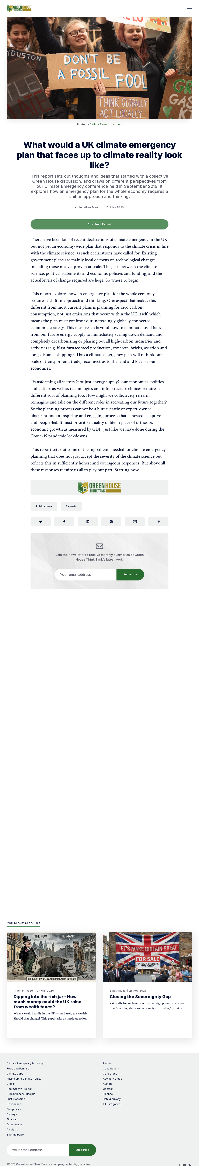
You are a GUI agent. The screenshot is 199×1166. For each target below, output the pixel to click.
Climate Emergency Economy (25, 1063)
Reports (71, 506)
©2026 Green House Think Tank (27, 1164)
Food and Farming (18, 1068)
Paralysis (12, 1129)
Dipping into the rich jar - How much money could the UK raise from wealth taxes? (47, 1001)
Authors (107, 1083)
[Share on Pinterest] (111, 521)
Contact (108, 1088)
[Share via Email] (135, 521)
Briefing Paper (16, 1134)
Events (107, 1063)
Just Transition (16, 1099)
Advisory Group (112, 1078)
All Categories (112, 1104)
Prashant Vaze (23, 990)
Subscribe (130, 574)
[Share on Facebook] (64, 521)
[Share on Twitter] (41, 521)
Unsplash (115, 124)
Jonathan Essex (89, 207)
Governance (14, 1124)
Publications (44, 506)
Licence (108, 1094)
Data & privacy (112, 1099)
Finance (12, 1119)
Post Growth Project (19, 1088)
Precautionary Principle (21, 1094)
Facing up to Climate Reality (24, 1078)
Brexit (10, 1083)
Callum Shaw (98, 124)
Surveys (12, 1114)
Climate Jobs (15, 1073)
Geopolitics (14, 1109)
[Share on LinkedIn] (88, 521)
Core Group (110, 1073)
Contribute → (111, 1068)
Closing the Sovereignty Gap (140, 996)
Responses (14, 1104)
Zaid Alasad (118, 990)
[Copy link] (158, 521)
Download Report (99, 224)
